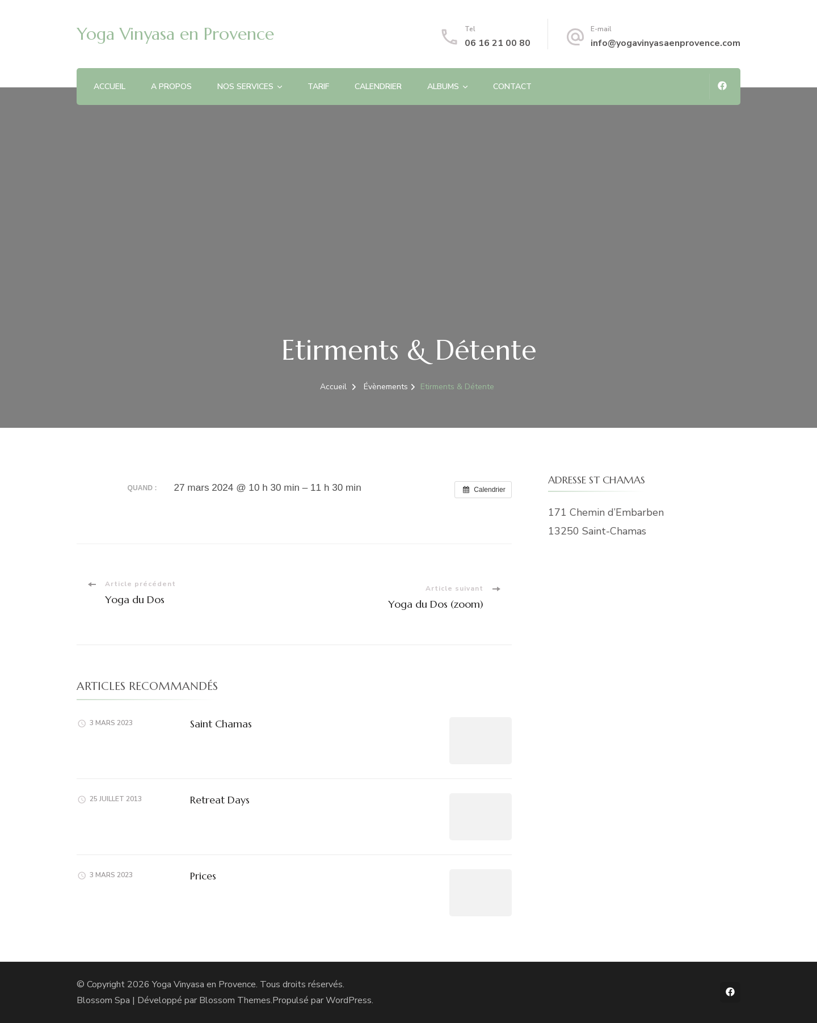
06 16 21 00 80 (497, 43)
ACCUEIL (109, 86)
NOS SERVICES (245, 86)
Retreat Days (220, 799)
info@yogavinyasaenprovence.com (665, 43)
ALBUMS (443, 86)
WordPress (349, 1000)
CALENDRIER (378, 86)
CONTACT (512, 86)
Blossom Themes (235, 1000)
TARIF (318, 86)
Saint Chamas (221, 723)
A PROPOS (171, 86)
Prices (203, 875)
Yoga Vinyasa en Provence (175, 33)
